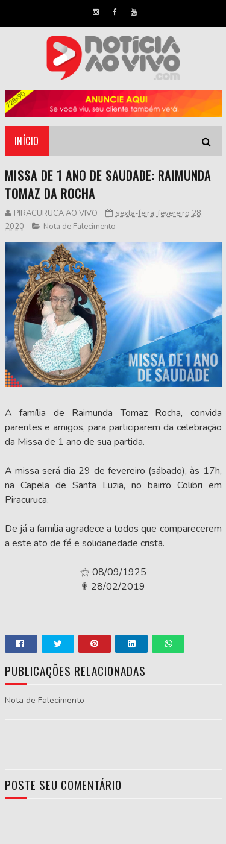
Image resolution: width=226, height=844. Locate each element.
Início (26, 141)
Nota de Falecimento (79, 226)
